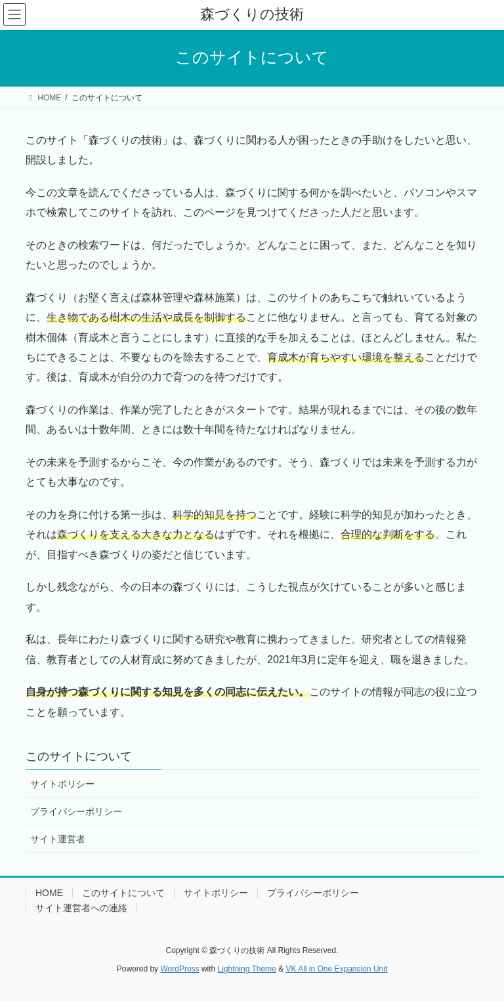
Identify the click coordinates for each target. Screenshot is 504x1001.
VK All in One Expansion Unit (336, 968)
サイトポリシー (62, 784)
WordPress (179, 968)
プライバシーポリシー (76, 811)
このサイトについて (79, 756)
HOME (49, 893)
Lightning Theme (247, 968)
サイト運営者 (57, 839)
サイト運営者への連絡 (81, 908)
